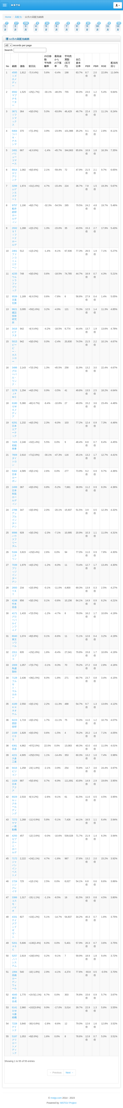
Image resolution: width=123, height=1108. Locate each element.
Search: (25, 50)
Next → (70, 1072)
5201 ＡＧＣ (14, 946)
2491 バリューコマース (14, 157)
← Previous (55, 1072)
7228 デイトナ (14, 1027)
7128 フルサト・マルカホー (14, 687)
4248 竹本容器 (14, 603)
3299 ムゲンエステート (14, 192)
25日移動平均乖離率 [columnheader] (48, 61)
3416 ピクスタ (14, 332)
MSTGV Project (68, 1103)
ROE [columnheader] (103, 66)
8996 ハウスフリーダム (14, 539)
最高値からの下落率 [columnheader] (57, 61)
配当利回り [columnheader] (114, 64)
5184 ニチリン (14, 555)
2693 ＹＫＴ (14, 591)
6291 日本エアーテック (14, 429)
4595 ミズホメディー (14, 79)
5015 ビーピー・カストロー (14, 351)
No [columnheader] (7, 66)
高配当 (18, 17)
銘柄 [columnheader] (14, 66)
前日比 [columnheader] (32, 66)
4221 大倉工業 (14, 758)
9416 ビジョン (14, 771)
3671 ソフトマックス (14, 118)
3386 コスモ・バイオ (14, 904)
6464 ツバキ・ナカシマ (14, 137)
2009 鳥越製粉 (14, 668)
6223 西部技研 (14, 723)
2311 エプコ (14, 655)
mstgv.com (56, 1098)
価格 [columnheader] (22, 66)
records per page (18, 45)
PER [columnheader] (87, 66)
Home (8, 17)
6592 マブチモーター (14, 99)
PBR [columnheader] (96, 66)
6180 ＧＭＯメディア (14, 410)
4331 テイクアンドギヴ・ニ (14, 926)
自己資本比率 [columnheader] (78, 62)
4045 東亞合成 (14, 998)
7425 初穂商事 (14, 445)
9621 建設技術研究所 (14, 316)
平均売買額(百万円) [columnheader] (68, 61)
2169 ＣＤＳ (14, 736)
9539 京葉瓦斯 (14, 299)
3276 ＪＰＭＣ (14, 393)
